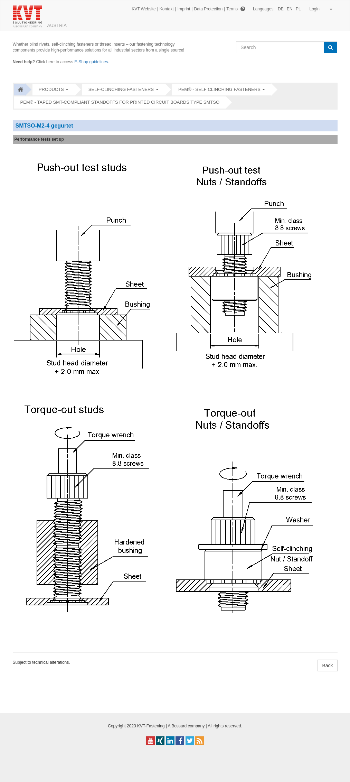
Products (51, 89)
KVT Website (144, 9)
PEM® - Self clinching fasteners (219, 89)
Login (319, 9)
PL (298, 9)
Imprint (184, 9)
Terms (232, 9)
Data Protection (208, 9)
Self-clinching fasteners (121, 89)
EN (290, 9)
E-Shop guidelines (91, 61)
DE (281, 9)
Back (327, 665)
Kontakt (167, 9)
